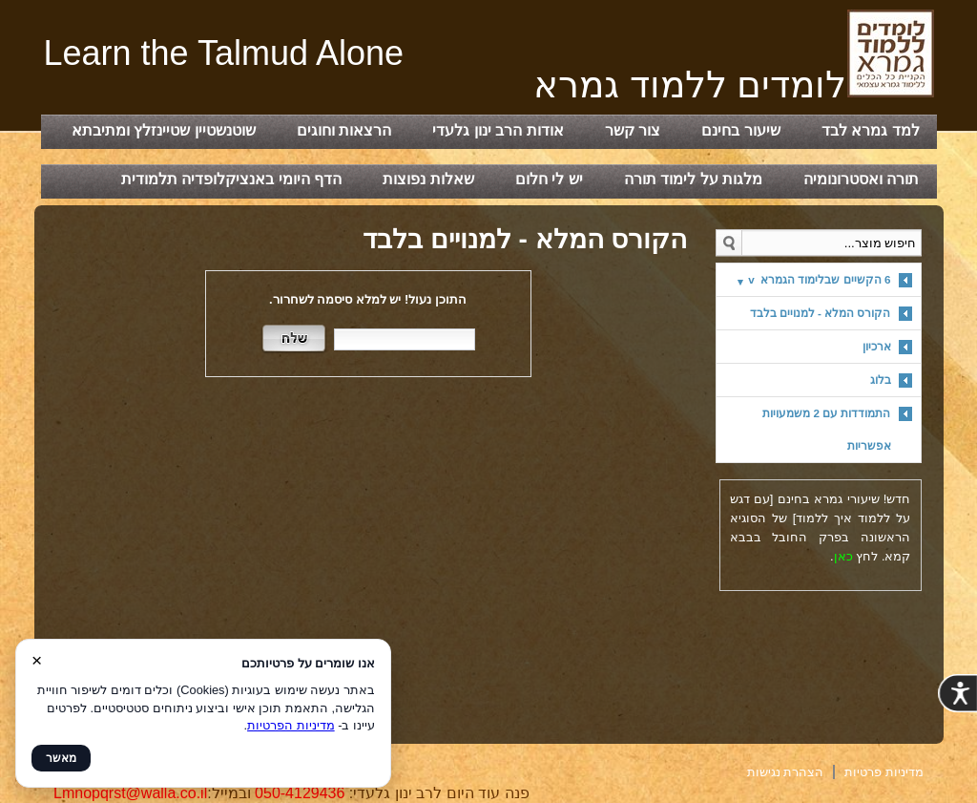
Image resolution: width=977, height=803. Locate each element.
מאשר (61, 758)
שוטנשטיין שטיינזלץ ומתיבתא (164, 130)
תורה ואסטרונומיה (861, 179)
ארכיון (877, 346)
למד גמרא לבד (870, 130)
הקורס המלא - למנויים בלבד (820, 312)
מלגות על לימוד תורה (693, 179)
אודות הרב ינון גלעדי (497, 130)
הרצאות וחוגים (344, 130)
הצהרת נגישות (785, 772)
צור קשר (632, 130)
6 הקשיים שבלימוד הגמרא (819, 279)
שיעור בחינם (740, 130)
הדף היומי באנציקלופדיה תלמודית (231, 179)
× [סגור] (36, 660)
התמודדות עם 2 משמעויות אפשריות (826, 429)
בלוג (880, 379)
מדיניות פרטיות (884, 772)
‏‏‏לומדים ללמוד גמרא (733, 84)
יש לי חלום (549, 179)
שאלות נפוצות (428, 179)
